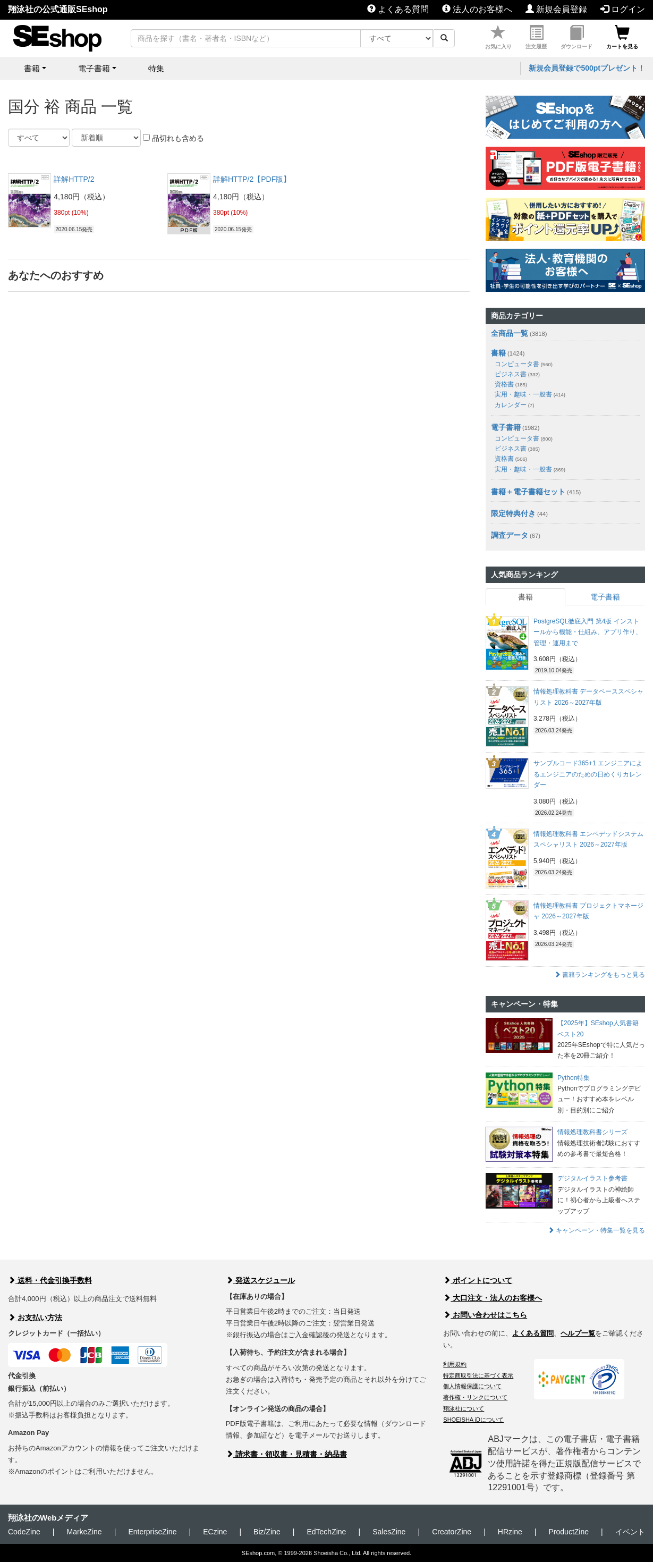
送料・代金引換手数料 (50, 1280)
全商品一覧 (509, 333)
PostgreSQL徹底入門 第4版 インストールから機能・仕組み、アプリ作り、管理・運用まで (587, 632)
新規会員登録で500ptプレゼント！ (587, 68)
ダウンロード (576, 37)
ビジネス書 (517, 374)
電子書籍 (506, 427)
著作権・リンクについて (475, 1397)
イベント (630, 1531)
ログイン (622, 9)
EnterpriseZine (152, 1531)
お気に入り (498, 37)
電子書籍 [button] (94, 68)
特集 (156, 68)
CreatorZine (451, 1531)
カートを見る (622, 37)
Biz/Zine (267, 1531)
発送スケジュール (260, 1280)
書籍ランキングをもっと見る (599, 974)
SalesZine (388, 1531)
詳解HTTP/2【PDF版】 (252, 179)
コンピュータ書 (524, 364)
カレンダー (514, 405)
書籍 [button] (32, 68)
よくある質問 (398, 9)
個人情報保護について (472, 1386)
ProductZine (569, 1531)
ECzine (215, 1531)
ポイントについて (477, 1280)
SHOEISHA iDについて (473, 1419)
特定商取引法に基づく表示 (478, 1375)
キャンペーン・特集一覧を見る (596, 1230)
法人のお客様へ (477, 9)
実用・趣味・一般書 (530, 394)
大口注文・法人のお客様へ (492, 1298)
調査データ (509, 535)
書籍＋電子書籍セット (528, 491)
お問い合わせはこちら (485, 1315)
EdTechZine (326, 1531)
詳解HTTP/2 (74, 179)
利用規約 (455, 1364)
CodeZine (24, 1531)
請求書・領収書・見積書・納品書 (286, 1454)
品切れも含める (173, 138)
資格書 (511, 384)
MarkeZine (83, 1531)
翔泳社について (463, 1408)
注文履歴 (536, 37)
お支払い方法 (35, 1317)
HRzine (510, 1531)
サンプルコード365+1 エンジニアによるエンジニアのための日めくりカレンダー (587, 774)
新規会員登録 (556, 9)
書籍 (498, 353)
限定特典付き (513, 513)
